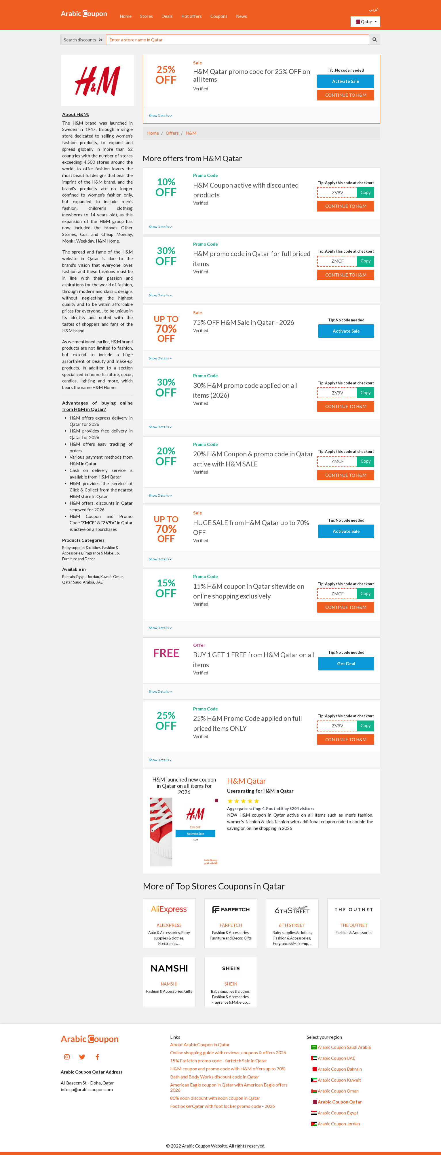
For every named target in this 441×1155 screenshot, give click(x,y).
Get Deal (346, 663)
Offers (172, 133)
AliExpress (169, 925)
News (241, 16)
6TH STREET (292, 925)
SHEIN (231, 983)
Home (126, 16)
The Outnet (354, 925)
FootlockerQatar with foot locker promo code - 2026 (222, 1106)
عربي (374, 9)
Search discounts (83, 39)
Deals (167, 16)
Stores (146, 16)
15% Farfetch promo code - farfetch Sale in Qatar (218, 1060)
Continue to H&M (345, 95)
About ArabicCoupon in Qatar (200, 1044)
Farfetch (231, 925)
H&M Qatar (246, 781)
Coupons (218, 16)
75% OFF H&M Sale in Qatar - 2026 (243, 322)
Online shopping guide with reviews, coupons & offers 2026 (228, 1052)
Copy (366, 192)
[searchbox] (237, 40)
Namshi (169, 983)
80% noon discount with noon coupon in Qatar (215, 1098)
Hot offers (191, 16)
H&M (190, 133)
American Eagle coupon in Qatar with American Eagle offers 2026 (229, 1087)
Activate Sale (345, 81)
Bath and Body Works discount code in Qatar (214, 1076)
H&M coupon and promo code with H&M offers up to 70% (228, 1068)
